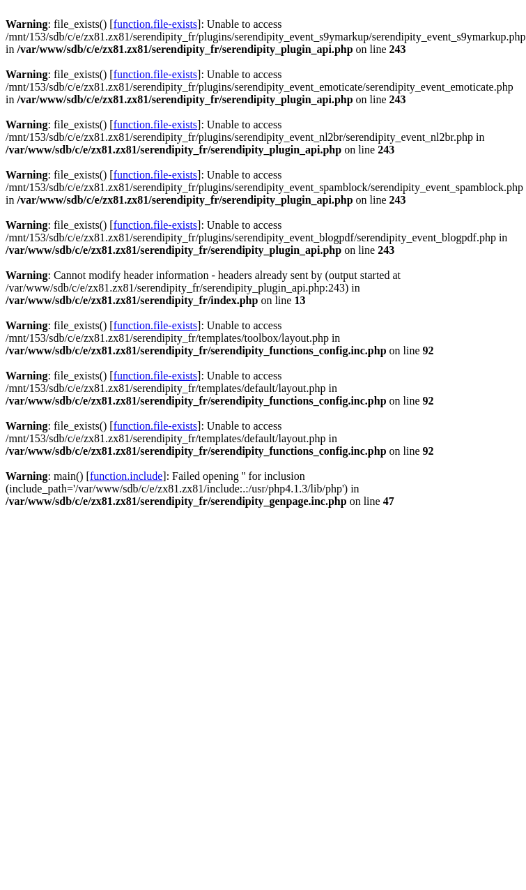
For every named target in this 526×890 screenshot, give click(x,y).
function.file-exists (155, 24)
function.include (126, 476)
